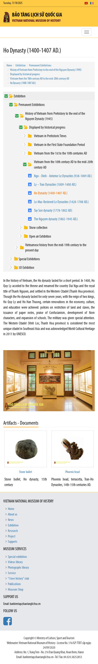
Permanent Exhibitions (40, 65)
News (11, 520)
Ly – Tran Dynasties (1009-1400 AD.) (55, 185)
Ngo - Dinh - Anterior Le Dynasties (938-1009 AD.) (63, 176)
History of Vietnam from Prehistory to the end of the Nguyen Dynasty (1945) (46, 70)
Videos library (15, 562)
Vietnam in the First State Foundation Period (59, 145)
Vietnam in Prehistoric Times (50, 136)
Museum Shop (15, 589)
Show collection (38, 228)
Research (13, 531)
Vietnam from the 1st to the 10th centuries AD (60, 153)
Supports (12, 542)
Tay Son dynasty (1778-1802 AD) (53, 211)
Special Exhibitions (29, 259)
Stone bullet (25, 472)
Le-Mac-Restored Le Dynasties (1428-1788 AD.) (61, 202)
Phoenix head (72, 472)
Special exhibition (17, 557)
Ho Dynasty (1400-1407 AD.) (23, 83)
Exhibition (21, 65)
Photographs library (18, 567)
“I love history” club (18, 578)
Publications (14, 584)
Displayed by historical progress (25, 74)
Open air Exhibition (40, 236)
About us (12, 514)
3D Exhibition (26, 268)
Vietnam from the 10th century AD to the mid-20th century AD (39, 78)
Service (12, 573)
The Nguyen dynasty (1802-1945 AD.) (56, 219)
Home (9, 65)
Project (11, 536)
